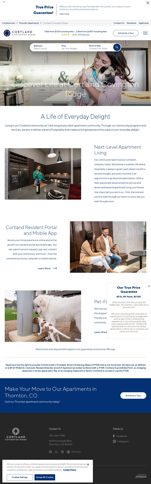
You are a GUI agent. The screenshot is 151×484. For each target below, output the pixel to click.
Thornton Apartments (29, 23)
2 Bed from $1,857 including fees (91, 31)
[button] (2, 1)
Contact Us (119, 23)
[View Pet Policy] (74, 451)
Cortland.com (8, 23)
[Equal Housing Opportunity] (50, 451)
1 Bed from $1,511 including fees (59, 31)
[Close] (88, 464)
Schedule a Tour (126, 33)
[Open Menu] (145, 33)
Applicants (144, 23)
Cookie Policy (69, 470)
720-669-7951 (57, 435)
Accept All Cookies (45, 477)
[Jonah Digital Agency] (139, 475)
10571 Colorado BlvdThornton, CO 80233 (60, 442)
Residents (131, 23)
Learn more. (68, 13)
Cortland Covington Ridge (55, 23)
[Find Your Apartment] (117, 47)
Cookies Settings (19, 477)
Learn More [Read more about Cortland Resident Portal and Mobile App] (44, 268)
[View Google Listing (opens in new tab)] (75, 34)
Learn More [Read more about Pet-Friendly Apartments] (100, 332)
